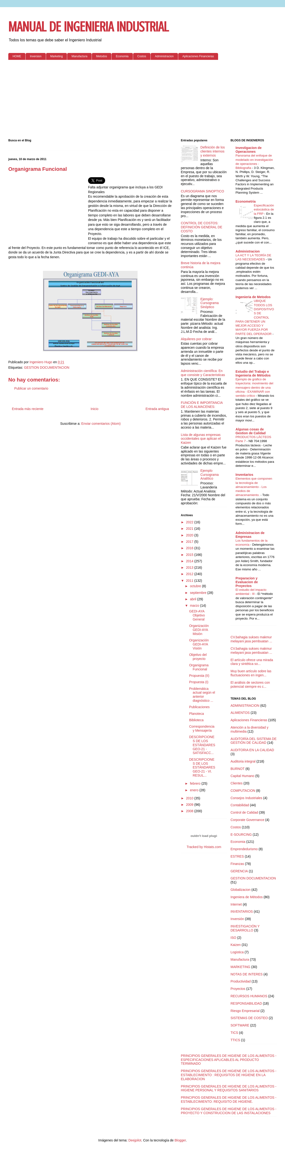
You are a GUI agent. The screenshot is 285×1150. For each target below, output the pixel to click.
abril (193, 599)
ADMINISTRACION (245, 705)
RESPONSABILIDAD (246, 1003)
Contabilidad (240, 805)
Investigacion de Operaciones (249, 149)
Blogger (180, 1140)
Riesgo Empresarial (245, 1011)
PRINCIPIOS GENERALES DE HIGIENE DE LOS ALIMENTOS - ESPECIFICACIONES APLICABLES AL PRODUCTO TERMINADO (228, 1060)
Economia (122, 56)
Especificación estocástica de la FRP (264, 209)
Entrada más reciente (27, 409)
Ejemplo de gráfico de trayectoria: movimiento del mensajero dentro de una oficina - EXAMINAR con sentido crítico (254, 387)
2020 (190, 535)
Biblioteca (196, 720)
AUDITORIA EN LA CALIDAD (252, 750)
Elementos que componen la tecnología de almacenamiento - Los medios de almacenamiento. (254, 487)
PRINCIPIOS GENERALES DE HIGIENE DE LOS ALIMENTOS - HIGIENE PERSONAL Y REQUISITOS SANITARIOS (228, 1088)
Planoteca (196, 714)
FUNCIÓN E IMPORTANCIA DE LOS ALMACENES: (202, 405)
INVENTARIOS (242, 911)
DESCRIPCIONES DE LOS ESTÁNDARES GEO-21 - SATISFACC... (202, 745)
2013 (190, 567)
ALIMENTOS (240, 713)
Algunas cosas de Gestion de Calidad (251, 431)
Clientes (237, 783)
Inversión (237, 919)
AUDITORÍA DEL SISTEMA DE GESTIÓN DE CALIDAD (254, 741)
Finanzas (237, 864)
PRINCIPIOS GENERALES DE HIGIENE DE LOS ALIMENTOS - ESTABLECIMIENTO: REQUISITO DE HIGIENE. (228, 1099)
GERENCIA (239, 871)
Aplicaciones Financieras (198, 56)
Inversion (36, 56)
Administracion (164, 56)
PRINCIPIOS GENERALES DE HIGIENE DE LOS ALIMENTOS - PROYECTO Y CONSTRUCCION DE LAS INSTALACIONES (228, 1111)
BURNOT (238, 769)
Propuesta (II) (199, 676)
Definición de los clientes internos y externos (213, 151)
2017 (190, 542)
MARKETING (240, 967)
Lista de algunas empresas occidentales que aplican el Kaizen (201, 439)
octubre (196, 586)
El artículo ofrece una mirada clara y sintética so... (252, 662)
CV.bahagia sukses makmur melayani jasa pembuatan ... (251, 639)
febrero (195, 783)
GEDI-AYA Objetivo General (197, 615)
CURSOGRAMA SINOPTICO (202, 191)
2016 (190, 548)
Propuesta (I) (198, 682)
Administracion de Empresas (250, 535)
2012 (190, 574)
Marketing (56, 56)
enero (194, 790)
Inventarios (244, 475)
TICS (234, 1033)
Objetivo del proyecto (198, 657)
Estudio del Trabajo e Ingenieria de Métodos (253, 373)
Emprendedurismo (244, 849)
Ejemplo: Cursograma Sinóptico (210, 303)
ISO (233, 938)
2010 (190, 798)
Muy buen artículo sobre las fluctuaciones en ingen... (251, 673)
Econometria (246, 201)
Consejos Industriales (246, 798)
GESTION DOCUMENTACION (46, 367)
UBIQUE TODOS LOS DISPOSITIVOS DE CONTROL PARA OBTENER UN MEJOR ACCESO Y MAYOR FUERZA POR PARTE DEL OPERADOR (255, 317)
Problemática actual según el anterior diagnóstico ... (202, 694)
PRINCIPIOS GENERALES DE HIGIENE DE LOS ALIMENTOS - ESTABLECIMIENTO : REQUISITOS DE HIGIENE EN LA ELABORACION (228, 1075)
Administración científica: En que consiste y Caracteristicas (203, 373)
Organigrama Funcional (199, 667)
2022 (190, 522)
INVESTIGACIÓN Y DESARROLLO (245, 928)
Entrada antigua (157, 409)
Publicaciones (199, 707)
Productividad (241, 981)
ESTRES (237, 856)
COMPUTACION (243, 790)
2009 (190, 804)
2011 (190, 580)
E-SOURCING (241, 834)
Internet (236, 904)
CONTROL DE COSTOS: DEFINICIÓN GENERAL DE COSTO (201, 227)
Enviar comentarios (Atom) (101, 423)
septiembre (198, 593)
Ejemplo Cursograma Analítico (210, 475)
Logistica (237, 952)
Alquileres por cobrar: (196, 339)
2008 (190, 811)
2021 (190, 528)
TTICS (235, 1040)
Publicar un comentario (31, 388)
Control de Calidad (244, 812)
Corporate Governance (247, 820)
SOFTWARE (240, 1025)
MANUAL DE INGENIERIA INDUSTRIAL (88, 27)
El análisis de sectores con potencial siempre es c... (250, 684)
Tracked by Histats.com (204, 847)
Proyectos (238, 989)
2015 (190, 555)
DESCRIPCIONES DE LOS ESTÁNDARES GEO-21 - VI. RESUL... (202, 767)
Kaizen (236, 945)
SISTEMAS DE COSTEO (249, 1018)
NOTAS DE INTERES (247, 974)
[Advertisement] (142, 100)
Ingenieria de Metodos (253, 297)
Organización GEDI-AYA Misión (199, 630)
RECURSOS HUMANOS (249, 996)
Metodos (101, 56)
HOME (17, 56)
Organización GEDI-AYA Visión (199, 644)
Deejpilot (134, 1140)
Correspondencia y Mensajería (202, 728)
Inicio (94, 409)
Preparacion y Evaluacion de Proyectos (247, 582)
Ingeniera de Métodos (247, 897)
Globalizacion (241, 890)
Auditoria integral (243, 761)
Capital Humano (242, 776)
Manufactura (79, 56)
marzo (195, 605)
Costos (141, 56)
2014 (190, 561)
